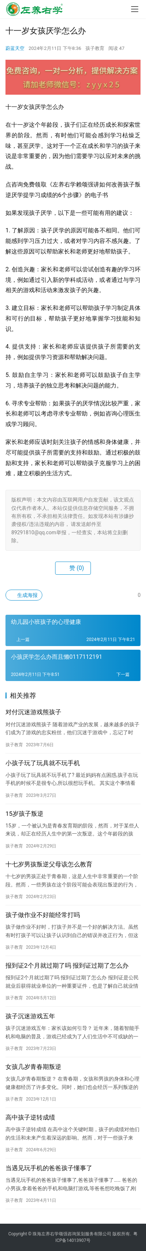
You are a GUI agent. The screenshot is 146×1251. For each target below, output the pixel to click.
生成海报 (24, 595)
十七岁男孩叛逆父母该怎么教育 (48, 864)
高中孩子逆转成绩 (30, 1117)
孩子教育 (94, 48)
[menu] (134, 9)
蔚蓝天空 (14, 48)
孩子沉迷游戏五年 (30, 1016)
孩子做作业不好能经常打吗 (42, 914)
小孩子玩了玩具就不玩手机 (42, 763)
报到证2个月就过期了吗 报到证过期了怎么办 (66, 965)
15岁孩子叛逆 (24, 813)
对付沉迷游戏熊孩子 (33, 712)
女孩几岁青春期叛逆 (33, 1066)
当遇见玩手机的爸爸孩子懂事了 (48, 1168)
